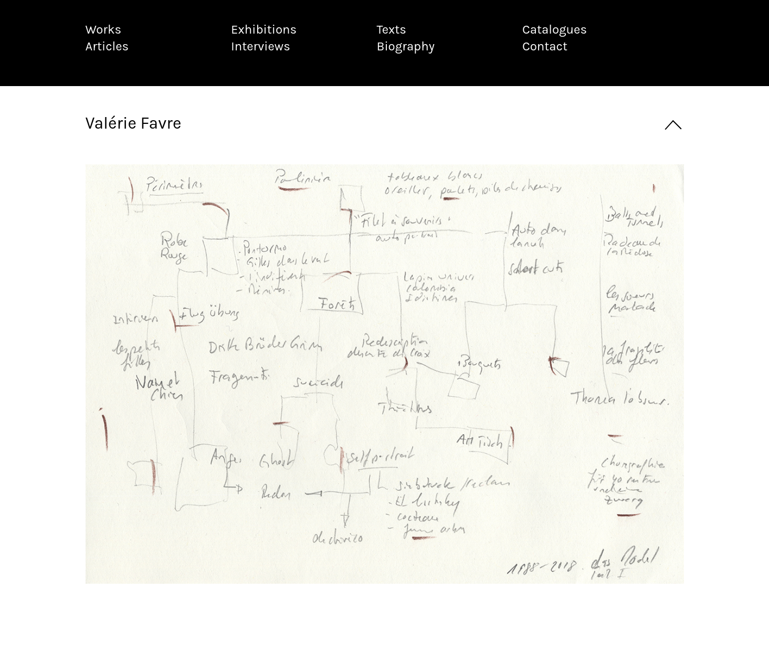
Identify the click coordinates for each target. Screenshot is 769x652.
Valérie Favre (134, 123)
